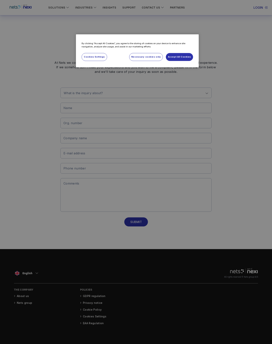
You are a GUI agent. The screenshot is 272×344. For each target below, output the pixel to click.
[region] (137, 50)
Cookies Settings (94, 56)
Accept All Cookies (179, 56)
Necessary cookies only (146, 56)
